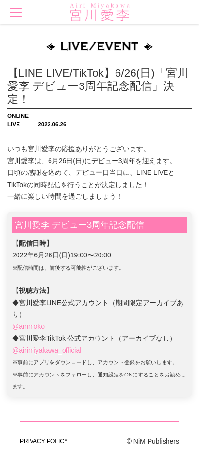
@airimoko (28, 326)
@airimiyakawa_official (46, 350)
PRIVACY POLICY (44, 441)
